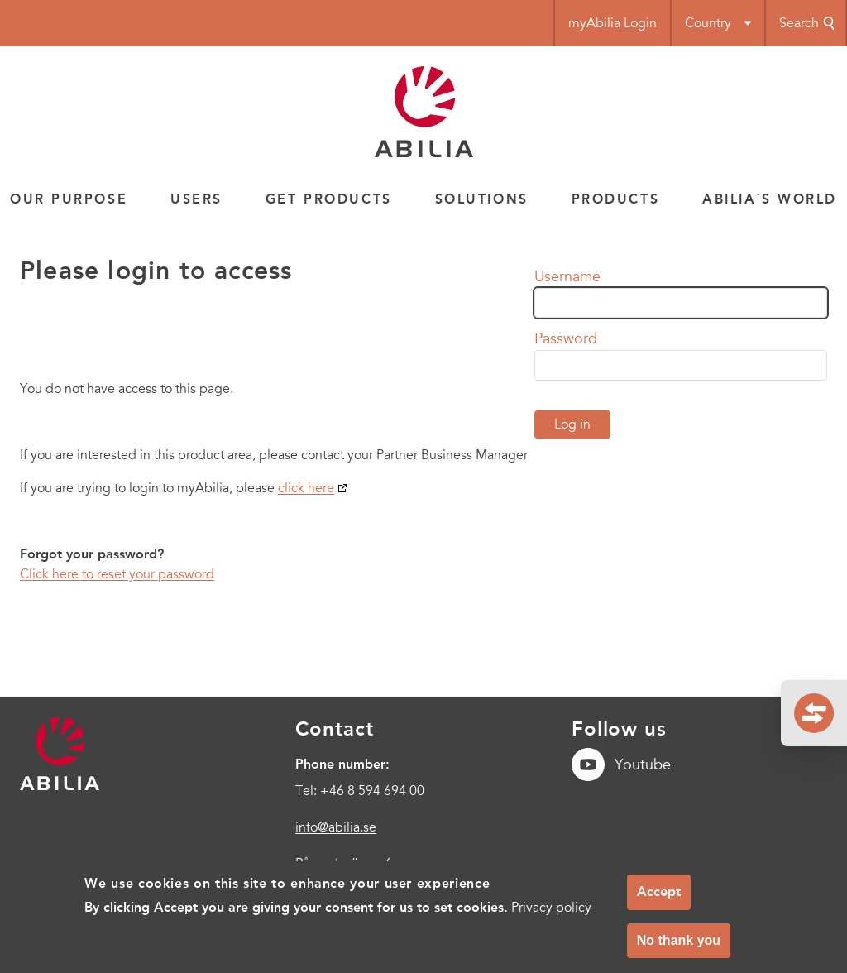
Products (615, 199)
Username (567, 276)
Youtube (621, 764)
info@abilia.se (335, 827)
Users (196, 199)
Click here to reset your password (117, 574)
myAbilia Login (612, 23)
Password (565, 338)
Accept (659, 900)
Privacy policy (551, 915)
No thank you (678, 949)
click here (306, 488)
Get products (329, 199)
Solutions (482, 199)
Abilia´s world (769, 199)
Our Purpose (68, 199)
